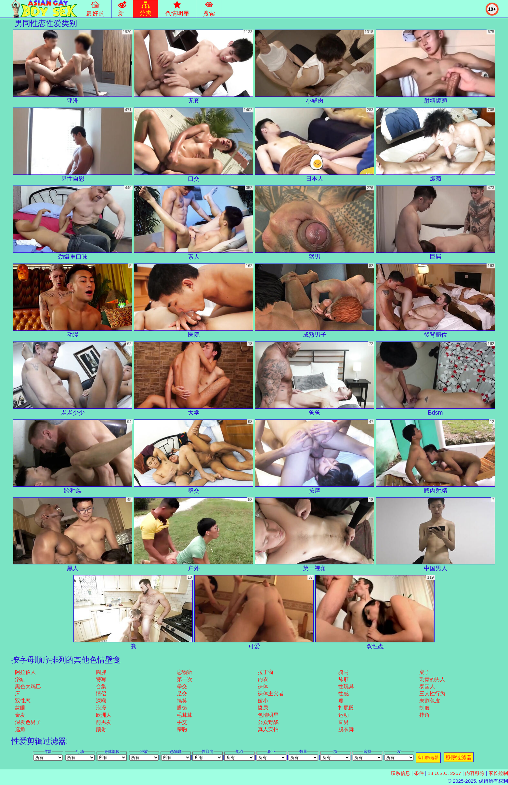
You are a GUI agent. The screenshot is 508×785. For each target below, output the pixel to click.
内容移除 (475, 773)
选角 (20, 729)
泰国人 (427, 686)
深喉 (101, 700)
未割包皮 (429, 700)
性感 (343, 693)
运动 (343, 715)
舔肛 (343, 679)
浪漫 (101, 708)
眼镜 (182, 708)
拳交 (182, 686)
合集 (101, 686)
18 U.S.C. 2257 (444, 773)
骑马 (343, 672)
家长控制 (498, 773)
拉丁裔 (265, 672)
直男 (343, 722)
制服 (424, 708)
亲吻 (182, 729)
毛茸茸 (184, 715)
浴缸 (20, 679)
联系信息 (400, 773)
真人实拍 (268, 729)
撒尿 (263, 708)
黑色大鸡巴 (28, 686)
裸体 (263, 686)
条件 (419, 773)
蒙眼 (20, 708)
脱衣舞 (346, 729)
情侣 (101, 693)
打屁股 (346, 708)
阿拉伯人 (25, 672)
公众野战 (268, 722)
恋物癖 (184, 672)
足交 (182, 693)
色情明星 (268, 715)
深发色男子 (28, 722)
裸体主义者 (271, 693)
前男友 (103, 722)
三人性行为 (432, 693)
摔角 (424, 715)
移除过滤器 (459, 757)
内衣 (263, 679)
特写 (101, 679)
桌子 (424, 672)
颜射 (101, 729)
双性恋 (23, 700)
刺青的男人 (432, 679)
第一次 (184, 679)
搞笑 (182, 700)
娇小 (263, 700)
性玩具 (346, 686)
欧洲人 (103, 715)
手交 (182, 722)
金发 (20, 715)
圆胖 (101, 672)
